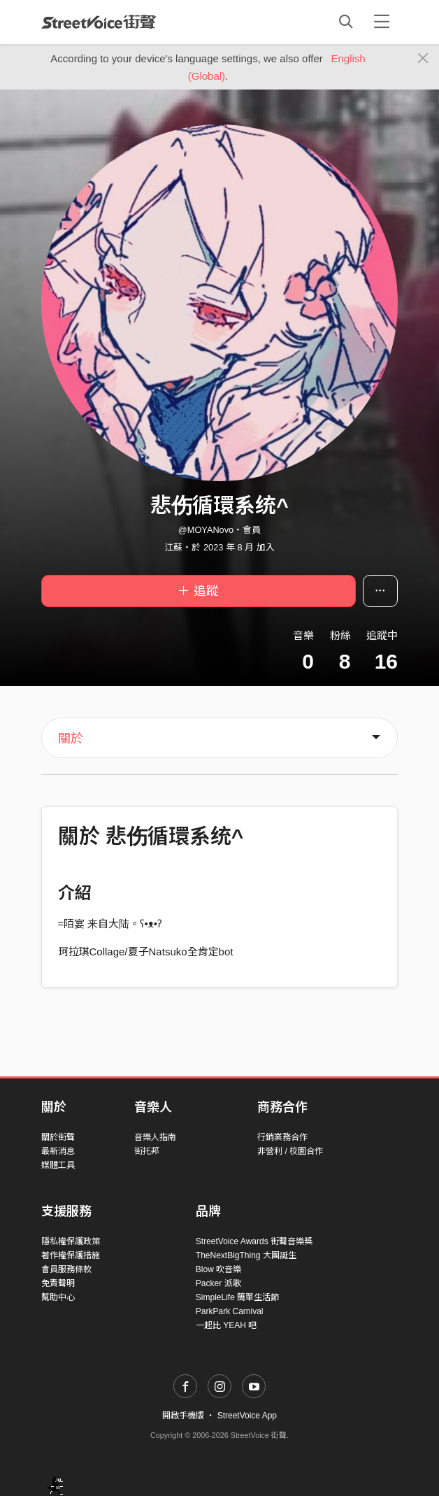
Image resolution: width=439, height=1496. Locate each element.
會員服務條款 (66, 1269)
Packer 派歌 (218, 1283)
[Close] (423, 58)
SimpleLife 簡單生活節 (237, 1297)
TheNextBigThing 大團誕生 (246, 1255)
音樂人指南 (155, 1137)
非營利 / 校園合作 (290, 1151)
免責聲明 (58, 1283)
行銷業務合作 (282, 1137)
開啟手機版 (183, 1415)
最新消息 (58, 1151)
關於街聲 (58, 1137)
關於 (70, 739)
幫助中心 (58, 1297)
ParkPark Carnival (230, 1311)
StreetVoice (99, 22)
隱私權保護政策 (70, 1241)
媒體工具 (58, 1165)
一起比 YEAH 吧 (226, 1325)
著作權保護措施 (70, 1255)
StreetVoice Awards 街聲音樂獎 (254, 1241)
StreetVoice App (247, 1415)
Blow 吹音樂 (218, 1269)
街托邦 (146, 1151)
